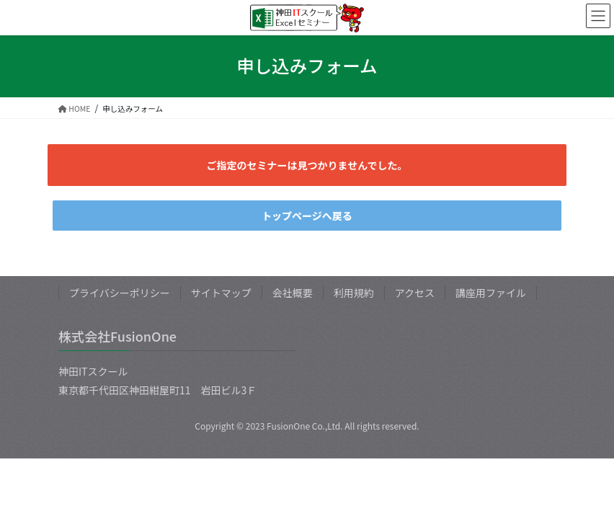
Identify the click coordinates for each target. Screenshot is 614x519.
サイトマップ (221, 292)
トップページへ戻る (307, 215)
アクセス (415, 292)
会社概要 (292, 292)
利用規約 (354, 292)
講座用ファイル (490, 292)
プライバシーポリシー (119, 292)
